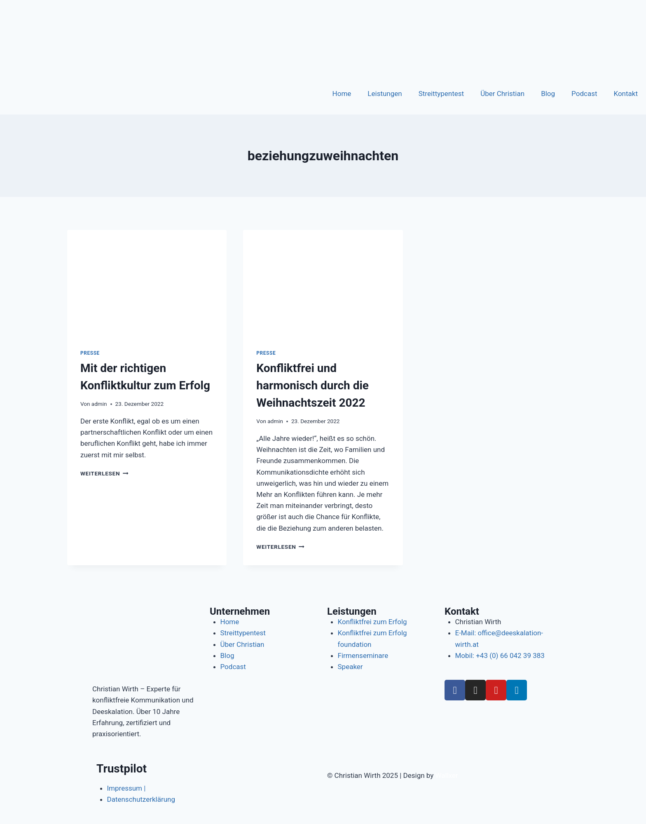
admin (99, 403)
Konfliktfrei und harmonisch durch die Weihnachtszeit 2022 (312, 385)
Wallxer (446, 775)
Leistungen (384, 93)
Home (341, 93)
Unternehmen (240, 611)
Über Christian (502, 93)
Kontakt (625, 93)
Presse (90, 353)
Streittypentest (441, 93)
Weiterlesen (104, 473)
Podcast (584, 93)
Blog (548, 93)
